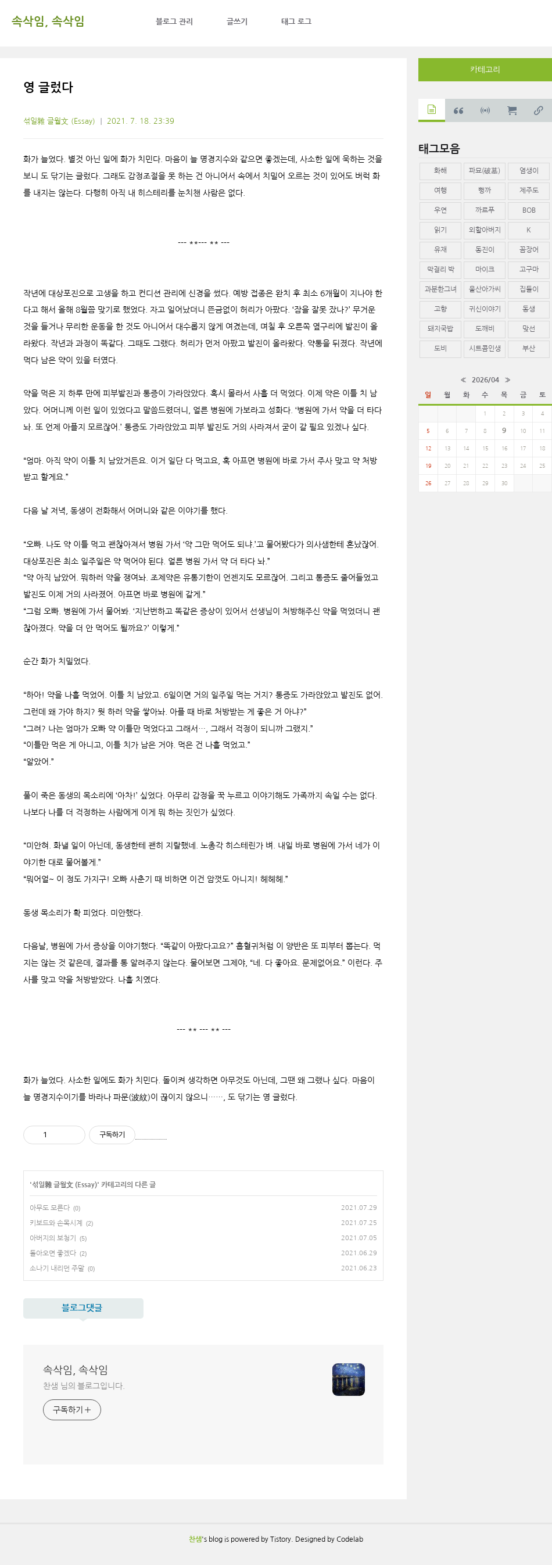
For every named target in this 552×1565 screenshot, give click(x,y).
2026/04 (485, 380)
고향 (440, 309)
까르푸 (484, 210)
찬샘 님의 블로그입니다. (84, 1386)
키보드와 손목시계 (56, 1223)
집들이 (529, 289)
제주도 (529, 190)
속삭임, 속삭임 (48, 21)
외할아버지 (485, 230)
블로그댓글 (82, 1308)
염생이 (529, 170)
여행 (440, 190)
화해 (440, 170)
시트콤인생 (485, 348)
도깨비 (484, 328)
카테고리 (485, 70)
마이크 (484, 269)
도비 (440, 348)
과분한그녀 (441, 289)
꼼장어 (529, 249)
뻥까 (484, 190)
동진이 (484, 249)
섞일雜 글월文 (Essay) (59, 121)
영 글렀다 (48, 87)
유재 (440, 249)
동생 (528, 309)
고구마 (529, 269)
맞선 (528, 328)
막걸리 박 (440, 269)
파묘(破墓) (484, 170)
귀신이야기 (485, 309)
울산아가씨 (485, 289)
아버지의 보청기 (53, 1238)
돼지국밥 (440, 328)
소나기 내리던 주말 (57, 1268)
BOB (529, 210)
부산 (528, 348)
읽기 (440, 230)
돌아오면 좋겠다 (53, 1253)
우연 (440, 210)
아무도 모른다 (50, 1208)
